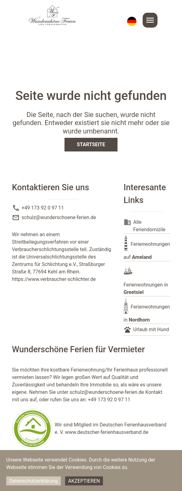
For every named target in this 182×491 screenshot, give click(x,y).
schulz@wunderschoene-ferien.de (59, 217)
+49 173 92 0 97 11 (43, 208)
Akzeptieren (84, 481)
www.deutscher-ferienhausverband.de (107, 432)
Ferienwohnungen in (146, 288)
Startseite (91, 144)
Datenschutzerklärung (33, 481)
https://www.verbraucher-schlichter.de (54, 279)
